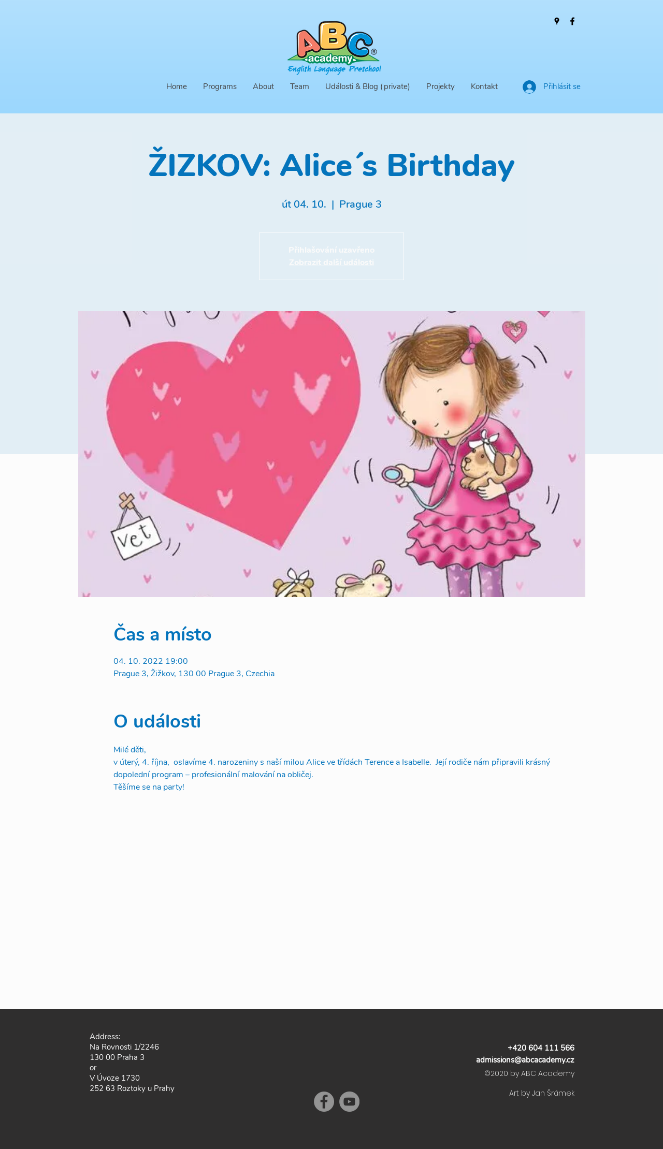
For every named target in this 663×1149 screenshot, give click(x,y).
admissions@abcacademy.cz (525, 1060)
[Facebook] (572, 21)
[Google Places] (557, 21)
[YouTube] (349, 1102)
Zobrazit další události (331, 262)
